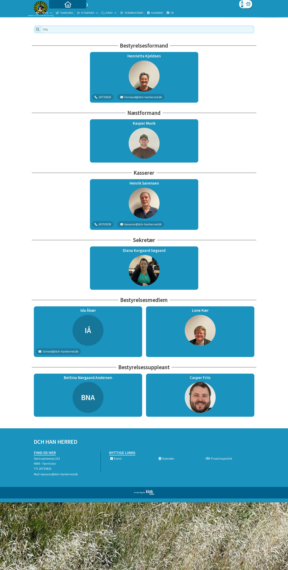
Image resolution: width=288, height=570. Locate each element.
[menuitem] (58, 13)
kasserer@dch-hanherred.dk (59, 474)
